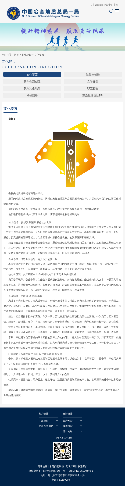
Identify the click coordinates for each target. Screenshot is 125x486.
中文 (90, 4)
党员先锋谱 (93, 74)
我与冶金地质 (32, 88)
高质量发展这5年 (92, 95)
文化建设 (26, 54)
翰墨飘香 (32, 95)
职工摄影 (92, 88)
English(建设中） (104, 4)
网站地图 (42, 466)
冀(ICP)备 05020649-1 (81, 470)
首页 (16, 54)
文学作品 (92, 81)
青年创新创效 (32, 81)
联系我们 (83, 466)
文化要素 (39, 54)
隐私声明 (71, 466)
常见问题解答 (56, 466)
